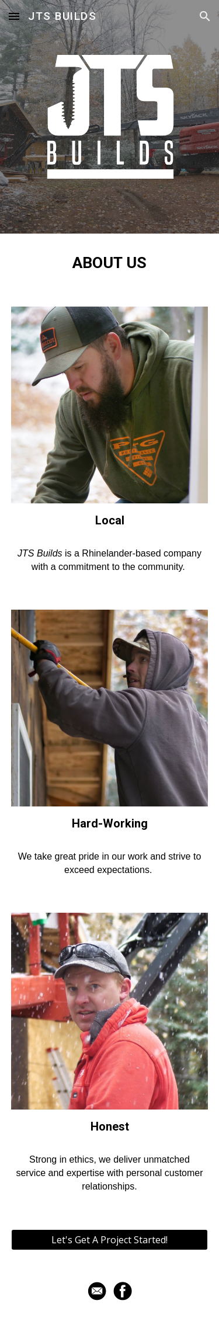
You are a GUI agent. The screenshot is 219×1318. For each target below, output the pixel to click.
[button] (14, 16)
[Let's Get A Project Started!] (110, 1240)
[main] (109, 263)
